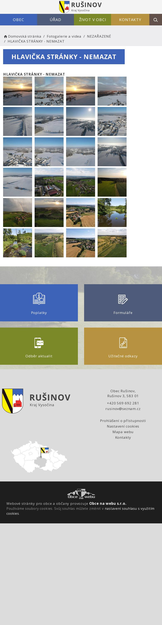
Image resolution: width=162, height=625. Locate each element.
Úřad (55, 19)
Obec (18, 19)
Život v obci (92, 19)
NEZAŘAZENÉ (99, 36)
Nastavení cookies (123, 426)
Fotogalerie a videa (64, 36)
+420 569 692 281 (123, 403)
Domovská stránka (22, 36)
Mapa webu (123, 431)
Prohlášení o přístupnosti (123, 420)
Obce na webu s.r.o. (108, 503)
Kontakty (130, 19)
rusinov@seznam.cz (122, 408)
